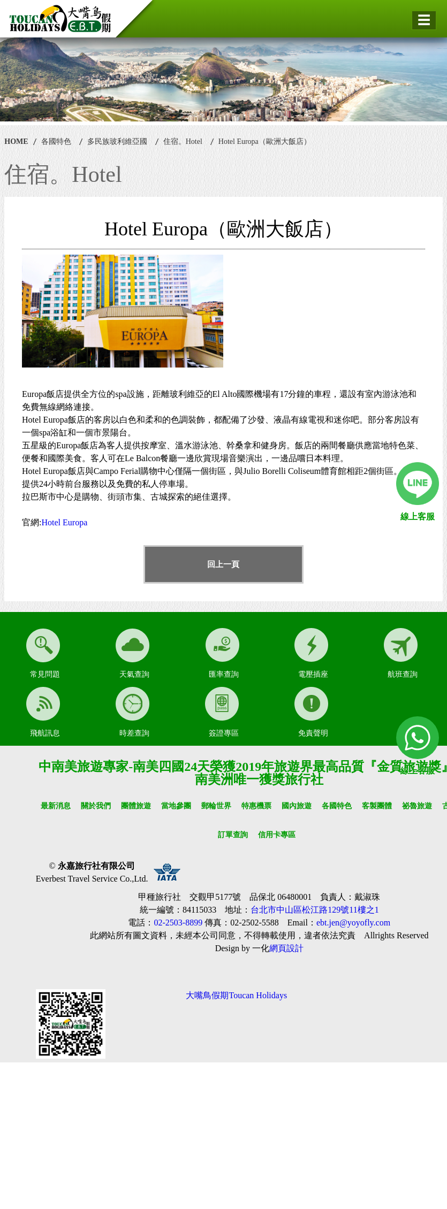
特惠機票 (256, 806)
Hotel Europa (65, 522)
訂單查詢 (233, 835)
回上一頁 (223, 564)
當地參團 (176, 806)
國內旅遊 (297, 806)
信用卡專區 (277, 835)
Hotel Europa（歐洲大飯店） (264, 141)
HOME (16, 141)
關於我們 (96, 806)
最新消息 (56, 806)
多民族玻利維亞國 (117, 141)
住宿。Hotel (182, 141)
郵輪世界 (216, 806)
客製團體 (377, 806)
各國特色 (56, 141)
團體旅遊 (136, 806)
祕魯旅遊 (417, 806)
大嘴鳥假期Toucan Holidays (236, 995)
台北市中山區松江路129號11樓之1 (314, 909)
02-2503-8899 (178, 922)
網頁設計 (286, 948)
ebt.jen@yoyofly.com (353, 922)
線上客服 (417, 516)
